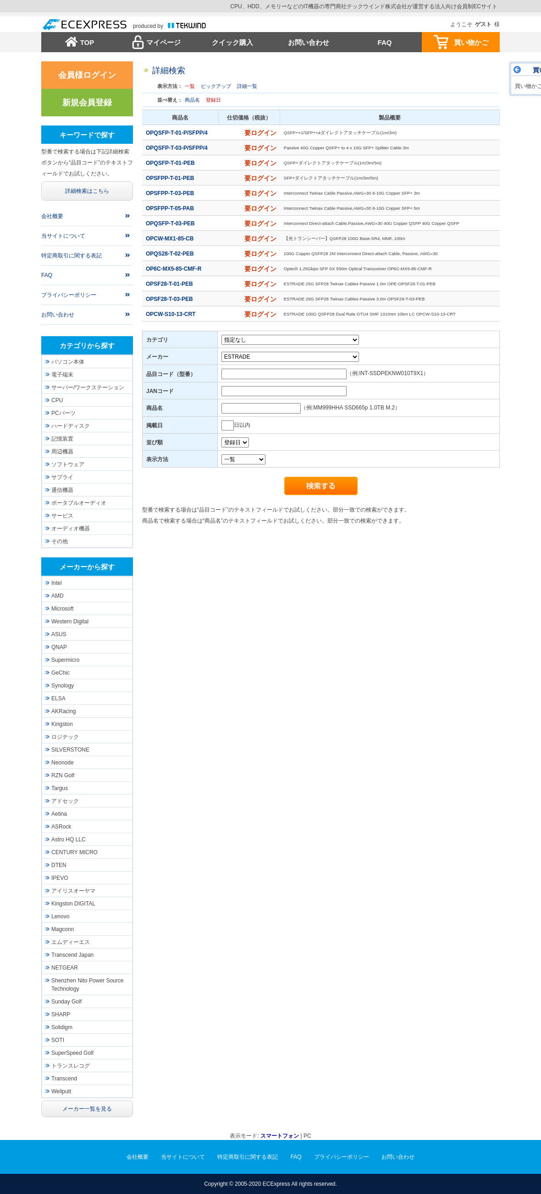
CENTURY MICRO (74, 852)
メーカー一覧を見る (87, 1109)
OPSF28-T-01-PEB (170, 284)
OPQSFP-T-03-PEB (171, 223)
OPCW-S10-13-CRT (171, 314)
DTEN (58, 865)
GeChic (60, 673)
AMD (57, 596)
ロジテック (65, 737)
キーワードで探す (87, 135)
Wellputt (61, 1091)
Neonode (62, 762)
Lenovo (60, 916)
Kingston (62, 724)
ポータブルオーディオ (78, 503)
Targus (59, 788)
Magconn (62, 929)
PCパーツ (63, 413)
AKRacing (63, 711)
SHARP (60, 1014)
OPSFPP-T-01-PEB (171, 178)
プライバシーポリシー (68, 295)
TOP (87, 42)
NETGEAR (64, 968)
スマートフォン (279, 1136)
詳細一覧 (247, 86)
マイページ (163, 42)
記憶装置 (62, 439)
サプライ (62, 477)
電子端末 (62, 374)
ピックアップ (216, 86)
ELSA (58, 698)
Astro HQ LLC (68, 839)
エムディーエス (70, 942)
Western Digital (69, 621)
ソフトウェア (67, 464)
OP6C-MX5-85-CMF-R (174, 269)
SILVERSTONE (70, 750)
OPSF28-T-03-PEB (170, 299)
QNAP (59, 647)
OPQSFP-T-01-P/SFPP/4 (177, 133)
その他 (59, 541)
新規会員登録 (87, 102)
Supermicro (65, 660)
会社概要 (52, 216)
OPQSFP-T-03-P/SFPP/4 (177, 148)
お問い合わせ (308, 42)
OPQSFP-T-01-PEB (171, 163)
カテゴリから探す (87, 345)
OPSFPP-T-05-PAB (170, 208)
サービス (62, 515)
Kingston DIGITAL (73, 903)
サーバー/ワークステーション (87, 387)
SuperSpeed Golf (72, 1053)
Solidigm (61, 1027)
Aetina (59, 814)
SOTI (57, 1040)
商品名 (192, 100)
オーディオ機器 (70, 528)
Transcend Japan (72, 955)
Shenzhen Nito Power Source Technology (87, 984)
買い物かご (471, 42)
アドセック (65, 801)
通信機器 (62, 490)
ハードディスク (70, 426)
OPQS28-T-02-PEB (170, 254)
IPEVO (59, 878)
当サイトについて (63, 236)
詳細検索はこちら (87, 191)
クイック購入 (232, 42)
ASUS (58, 634)
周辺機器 (62, 451)
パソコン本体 (67, 362)
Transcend (64, 1078)
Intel (56, 583)
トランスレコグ (70, 1066)
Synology (62, 685)
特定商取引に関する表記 (71, 255)
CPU (57, 400)
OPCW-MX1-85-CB (170, 238)
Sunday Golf (66, 1001)
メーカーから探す (87, 567)
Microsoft (62, 608)
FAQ (385, 42)
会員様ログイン (87, 75)
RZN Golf (62, 775)
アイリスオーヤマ (73, 891)
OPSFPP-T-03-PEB (171, 193)
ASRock (61, 826)
